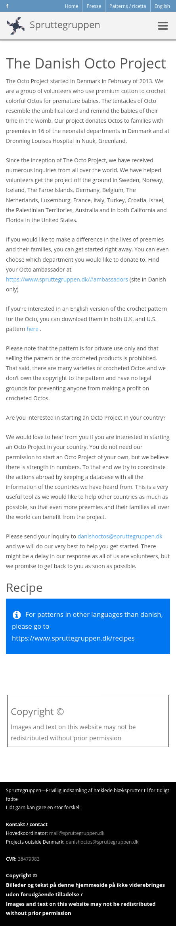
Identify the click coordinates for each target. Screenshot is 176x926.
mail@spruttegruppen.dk (77, 833)
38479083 (29, 859)
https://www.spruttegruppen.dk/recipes (73, 638)
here (32, 329)
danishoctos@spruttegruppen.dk (120, 536)
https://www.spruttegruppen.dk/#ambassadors (67, 279)
